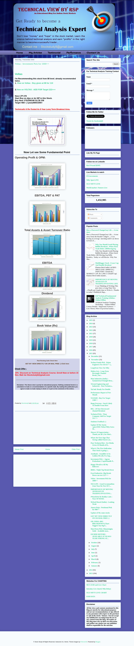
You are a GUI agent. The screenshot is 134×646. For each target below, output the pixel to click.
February (94, 562)
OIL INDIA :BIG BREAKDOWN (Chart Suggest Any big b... (100, 523)
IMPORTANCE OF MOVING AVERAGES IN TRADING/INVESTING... (102, 491)
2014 (91, 570)
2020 (91, 337)
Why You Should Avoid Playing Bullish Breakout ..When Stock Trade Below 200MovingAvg (106, 246)
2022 (91, 330)
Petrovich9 (84, 642)
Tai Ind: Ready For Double (100, 389)
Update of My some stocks (100, 513)
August (94, 546)
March (93, 559)
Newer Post (19, 449)
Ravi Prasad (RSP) (93, 165)
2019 (91, 340)
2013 (91, 573)
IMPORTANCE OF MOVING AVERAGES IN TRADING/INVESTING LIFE (106, 281)
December (95, 356)
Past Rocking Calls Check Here (47, 360)
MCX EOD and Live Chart (96, 585)
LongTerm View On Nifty (100, 368)
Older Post (76, 449)
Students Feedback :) (98, 422)
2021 (91, 333)
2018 (91, 343)
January (94, 566)
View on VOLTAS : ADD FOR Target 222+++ (36, 90)
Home (19, 52)
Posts (90, 214)
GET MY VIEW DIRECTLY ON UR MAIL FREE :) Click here (47, 364)
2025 (91, 320)
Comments (92, 218)
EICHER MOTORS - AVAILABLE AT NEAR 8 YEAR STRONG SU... (101, 536)
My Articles (35, 52)
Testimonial (54, 52)
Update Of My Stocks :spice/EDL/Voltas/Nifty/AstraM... (102, 427)
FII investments (92, 176)
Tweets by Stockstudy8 (94, 121)
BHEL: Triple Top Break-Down (102, 470)
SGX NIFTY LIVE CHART (96, 593)
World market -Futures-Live (96, 188)
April (93, 556)
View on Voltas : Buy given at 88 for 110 (35, 83)
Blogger (98, 642)
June (93, 553)
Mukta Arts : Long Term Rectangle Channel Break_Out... (100, 373)
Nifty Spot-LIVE (92, 180)
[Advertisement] (47, 428)
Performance (74, 52)
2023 (91, 327)
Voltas (18, 74)
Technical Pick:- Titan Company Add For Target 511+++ (101, 416)
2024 (91, 323)
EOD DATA (90, 596)
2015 (91, 353)
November (95, 360)
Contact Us (93, 52)
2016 (91, 350)
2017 (91, 347)
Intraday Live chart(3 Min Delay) (98, 589)
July (93, 549)
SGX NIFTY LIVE (93, 184)
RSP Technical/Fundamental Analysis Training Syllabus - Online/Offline (105, 298)
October (94, 542)
